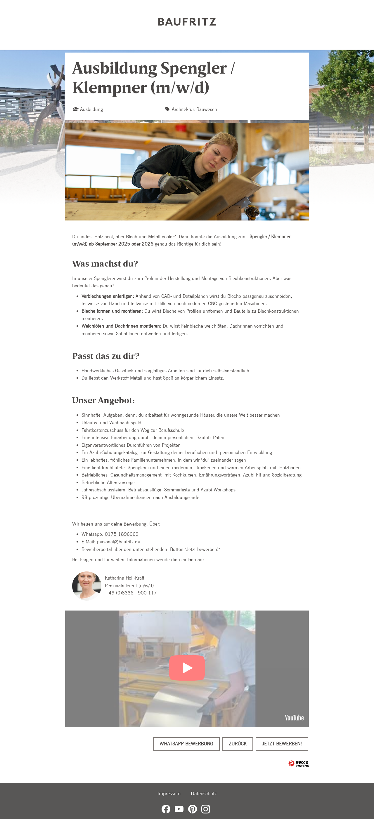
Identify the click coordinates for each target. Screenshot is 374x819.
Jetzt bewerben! (282, 744)
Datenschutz (204, 794)
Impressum (169, 794)
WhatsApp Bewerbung (186, 744)
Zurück (238, 744)
